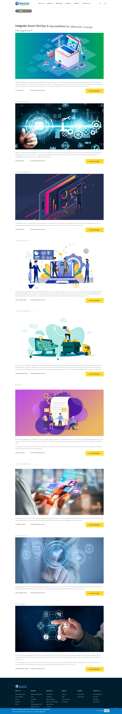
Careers (76, 3)
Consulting (33, 699)
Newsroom (17, 701)
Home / (25, 11)
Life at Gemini (80, 694)
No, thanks (100, 711)
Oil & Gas (48, 706)
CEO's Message (19, 696)
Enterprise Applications (36, 694)
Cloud (32, 696)
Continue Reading (94, 91)
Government (49, 694)
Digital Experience (35, 706)
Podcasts (64, 694)
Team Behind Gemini (20, 694)
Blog (29, 11)
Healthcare (49, 696)
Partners (17, 699)
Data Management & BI (36, 704)
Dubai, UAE (95, 696)
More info (42, 711)
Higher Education (50, 699)
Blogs (63, 696)
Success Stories (66, 699)
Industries (59, 3)
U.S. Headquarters (97, 694)
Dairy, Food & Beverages (52, 701)
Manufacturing (50, 704)
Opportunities (80, 696)
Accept (107, 710)
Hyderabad (95, 699)
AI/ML (32, 701)
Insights (68, 3)
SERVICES (50, 3)
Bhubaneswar (96, 701)
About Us (41, 3)
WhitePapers (65, 701)
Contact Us (86, 3)
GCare (16, 704)
